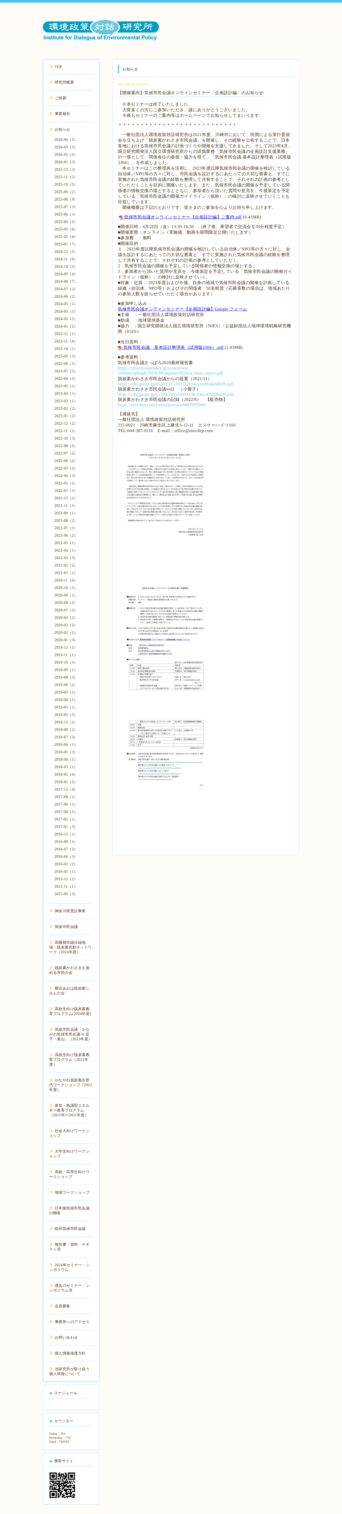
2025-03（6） (66, 229)
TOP (56, 67)
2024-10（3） (66, 267)
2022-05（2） (66, 468)
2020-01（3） (66, 640)
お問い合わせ (64, 1338)
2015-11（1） (66, 887)
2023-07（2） (66, 371)
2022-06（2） (66, 461)
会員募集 (60, 1306)
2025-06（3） (66, 214)
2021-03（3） (66, 558)
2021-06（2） (66, 535)
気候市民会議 (64, 927)
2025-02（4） (66, 237)
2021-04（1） (66, 550)
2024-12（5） (66, 252)
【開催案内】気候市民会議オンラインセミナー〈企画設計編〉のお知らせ (190, 92)
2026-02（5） (66, 155)
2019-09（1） (66, 670)
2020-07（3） (66, 610)
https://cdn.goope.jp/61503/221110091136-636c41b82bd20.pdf (175, 394)
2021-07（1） (66, 528)
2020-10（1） (66, 588)
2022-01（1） (66, 491)
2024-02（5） (66, 319)
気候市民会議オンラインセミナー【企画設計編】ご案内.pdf (183, 217)
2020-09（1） (66, 595)
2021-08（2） (66, 521)
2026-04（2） (66, 140)
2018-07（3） (66, 737)
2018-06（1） (66, 745)
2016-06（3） (66, 857)
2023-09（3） (66, 356)
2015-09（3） (66, 894)
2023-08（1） (66, 364)
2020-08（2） (66, 603)
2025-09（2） (66, 192)
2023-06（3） (66, 379)
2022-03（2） (66, 483)
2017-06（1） (66, 804)
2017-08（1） (66, 797)
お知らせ (60, 130)
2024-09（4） (66, 274)
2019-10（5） (66, 662)
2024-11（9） (66, 259)
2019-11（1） (66, 655)
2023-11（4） (66, 341)
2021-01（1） (66, 573)
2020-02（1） (66, 633)
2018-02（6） (66, 774)
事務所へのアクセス (70, 1322)
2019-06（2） (66, 685)
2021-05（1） (66, 543)
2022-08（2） (66, 446)
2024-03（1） (66, 311)
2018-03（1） (66, 767)
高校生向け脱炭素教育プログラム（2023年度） (69, 1059)
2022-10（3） (66, 438)
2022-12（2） (66, 423)
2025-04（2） (66, 222)
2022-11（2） (66, 431)
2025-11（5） (66, 177)
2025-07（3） (66, 207)
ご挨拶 (58, 98)
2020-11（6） (66, 580)
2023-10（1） (66, 349)
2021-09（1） (66, 513)
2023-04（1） (66, 394)
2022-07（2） (66, 453)
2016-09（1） (66, 842)
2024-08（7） (66, 282)
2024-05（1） (66, 304)
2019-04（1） (66, 700)
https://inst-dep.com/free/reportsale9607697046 (161, 405)
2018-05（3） (66, 752)
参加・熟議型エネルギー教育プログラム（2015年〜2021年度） (69, 1110)
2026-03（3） (66, 147)
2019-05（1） (66, 692)
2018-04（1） (66, 760)
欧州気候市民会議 (68, 1229)
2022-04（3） (66, 476)
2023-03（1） (66, 401)
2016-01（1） (66, 872)
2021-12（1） (66, 498)
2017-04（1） (66, 812)
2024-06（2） (66, 296)
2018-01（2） (66, 782)
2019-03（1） (66, 707)
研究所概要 (62, 82)
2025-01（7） (66, 244)
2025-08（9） (66, 199)
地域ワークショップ (70, 1192)
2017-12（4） (66, 789)
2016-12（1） (66, 834)
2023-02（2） (66, 409)
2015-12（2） (66, 879)
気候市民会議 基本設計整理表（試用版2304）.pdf (173, 347)
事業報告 (60, 114)
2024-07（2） (66, 289)
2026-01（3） (66, 162)
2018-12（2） (66, 722)
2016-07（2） (66, 849)
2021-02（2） (66, 565)
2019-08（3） (66, 677)
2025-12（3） (66, 170)
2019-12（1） (66, 648)
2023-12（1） (66, 334)
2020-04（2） (66, 618)
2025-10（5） (66, 184)
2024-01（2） (66, 326)
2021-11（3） (66, 506)
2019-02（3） (66, 715)
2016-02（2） (66, 864)
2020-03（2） (66, 625)
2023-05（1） (66, 386)
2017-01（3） (66, 827)
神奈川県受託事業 (68, 911)
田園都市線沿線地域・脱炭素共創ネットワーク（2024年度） (70, 947)
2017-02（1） (66, 819)
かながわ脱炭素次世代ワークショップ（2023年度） (70, 1085)
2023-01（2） (66, 416)
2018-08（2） (66, 730)
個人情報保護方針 (68, 1353)
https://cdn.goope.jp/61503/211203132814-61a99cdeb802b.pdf (175, 384)
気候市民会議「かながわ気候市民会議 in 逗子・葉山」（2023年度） (70, 1034)
